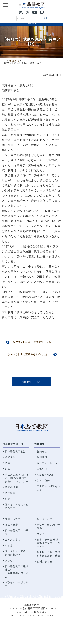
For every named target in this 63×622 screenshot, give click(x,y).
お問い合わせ (44, 561)
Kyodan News (45, 474)
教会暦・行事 (44, 518)
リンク (41, 533)
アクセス (10, 560)
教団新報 (27, 381)
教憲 (7, 463)
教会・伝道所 (13, 518)
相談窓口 (10, 545)
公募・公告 (43, 480)
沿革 (7, 468)
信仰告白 (10, 457)
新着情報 (39, 444)
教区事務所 (11, 524)
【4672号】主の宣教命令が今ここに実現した (32, 354)
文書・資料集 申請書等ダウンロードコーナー (48, 543)
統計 (7, 499)
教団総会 (10, 493)
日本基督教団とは (13, 444)
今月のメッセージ (47, 463)
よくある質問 (13, 539)
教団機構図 (11, 487)
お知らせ (42, 451)
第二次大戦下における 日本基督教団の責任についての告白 (16, 478)
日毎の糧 (42, 468)
